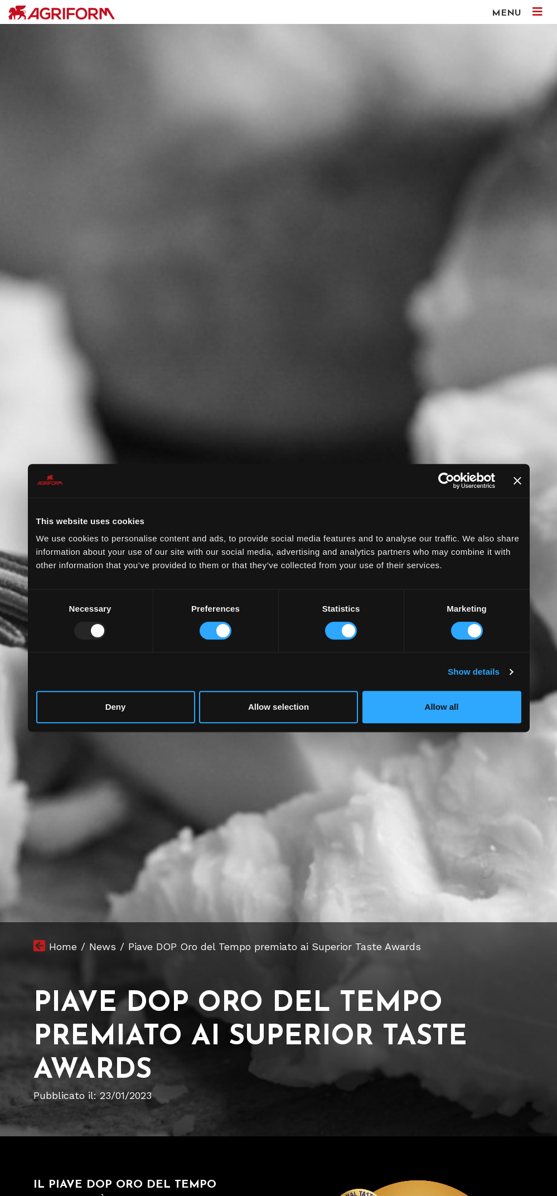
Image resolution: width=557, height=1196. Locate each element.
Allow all (442, 706)
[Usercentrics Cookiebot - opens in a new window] (446, 480)
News (102, 946)
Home (63, 946)
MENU (517, 12)
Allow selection (278, 706)
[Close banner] (517, 481)
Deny (115, 706)
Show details (474, 671)
